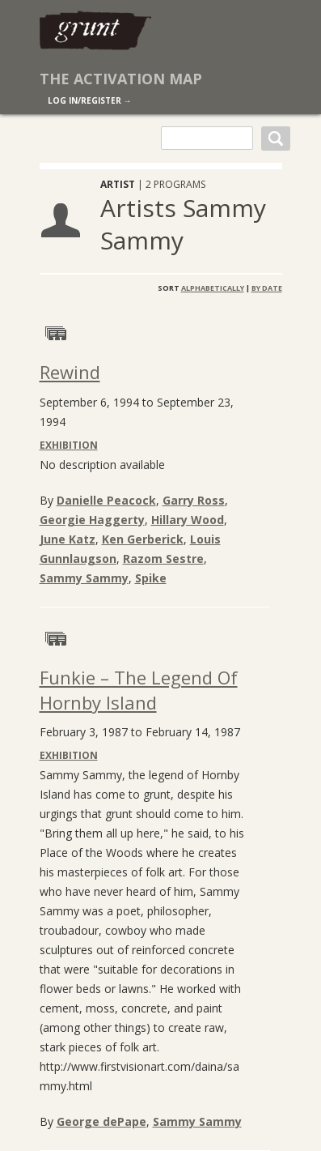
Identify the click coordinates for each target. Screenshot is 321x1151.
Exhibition (69, 445)
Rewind (70, 372)
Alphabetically (212, 288)
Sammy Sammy (84, 578)
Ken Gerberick (143, 539)
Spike (151, 578)
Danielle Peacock (106, 500)
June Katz (67, 539)
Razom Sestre (163, 558)
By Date (266, 288)
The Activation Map (121, 78)
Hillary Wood (187, 519)
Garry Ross (194, 500)
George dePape (101, 1121)
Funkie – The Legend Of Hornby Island (139, 689)
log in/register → (90, 100)
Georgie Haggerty (92, 519)
